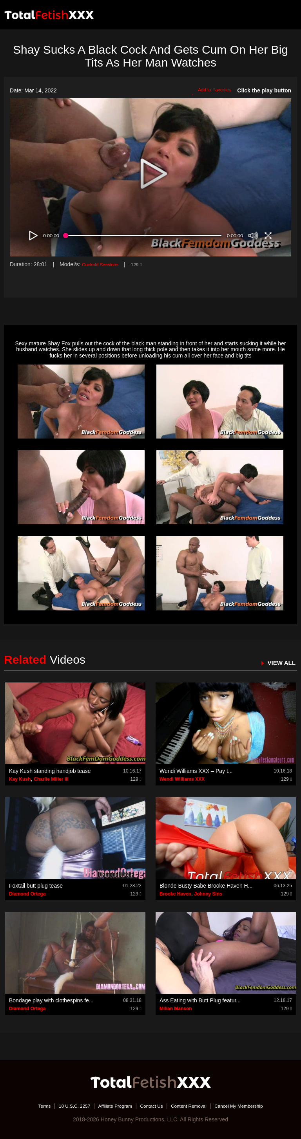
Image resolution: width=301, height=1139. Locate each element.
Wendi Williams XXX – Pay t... (196, 771)
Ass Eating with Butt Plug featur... (200, 1000)
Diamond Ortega (27, 894)
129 (144, 264)
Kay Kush (20, 779)
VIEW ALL (279, 662)
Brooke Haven (175, 894)
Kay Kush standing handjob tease (50, 771)
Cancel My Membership (252, 1106)
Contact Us (151, 1106)
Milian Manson (176, 1008)
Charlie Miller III (51, 779)
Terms (27, 1106)
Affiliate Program (109, 1106)
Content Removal (194, 1106)
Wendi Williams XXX (182, 779)
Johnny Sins (208, 894)
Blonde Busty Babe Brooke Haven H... (206, 886)
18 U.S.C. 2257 (61, 1106)
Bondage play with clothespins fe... (51, 1000)
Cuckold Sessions (103, 264)
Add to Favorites (208, 91)
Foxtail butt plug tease (36, 886)
